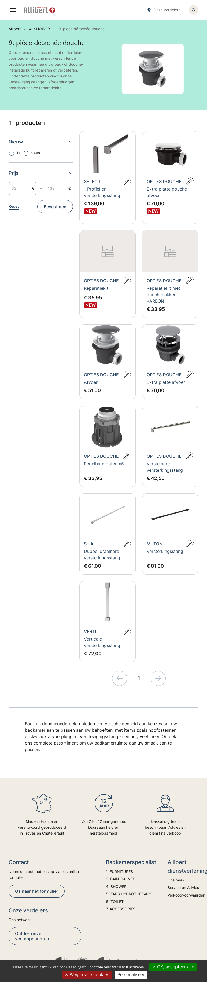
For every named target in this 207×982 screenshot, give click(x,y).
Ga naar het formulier (36, 891)
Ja (18, 153)
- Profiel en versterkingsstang (102, 192)
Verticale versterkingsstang (102, 642)
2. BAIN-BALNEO (121, 879)
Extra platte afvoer (166, 382)
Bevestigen (55, 206)
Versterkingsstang (165, 551)
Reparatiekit (96, 288)
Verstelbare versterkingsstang (165, 467)
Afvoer (91, 382)
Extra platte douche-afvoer (168, 192)
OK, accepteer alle (173, 966)
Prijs (41, 173)
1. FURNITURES (119, 871)
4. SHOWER (116, 886)
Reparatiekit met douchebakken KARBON (163, 294)
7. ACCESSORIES (120, 909)
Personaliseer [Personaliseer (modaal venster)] (131, 974)
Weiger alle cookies (87, 974)
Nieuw (41, 141)
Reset (14, 206)
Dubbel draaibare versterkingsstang (102, 554)
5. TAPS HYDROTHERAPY (128, 894)
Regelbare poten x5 (104, 463)
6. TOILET (115, 901)
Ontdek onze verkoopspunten (32, 936)
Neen (35, 153)
